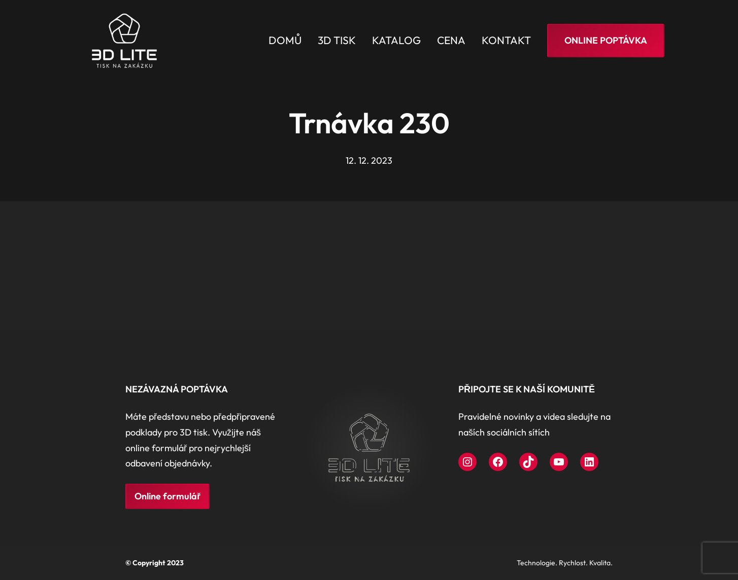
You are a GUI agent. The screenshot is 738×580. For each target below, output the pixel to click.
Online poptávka (605, 40)
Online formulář (167, 496)
